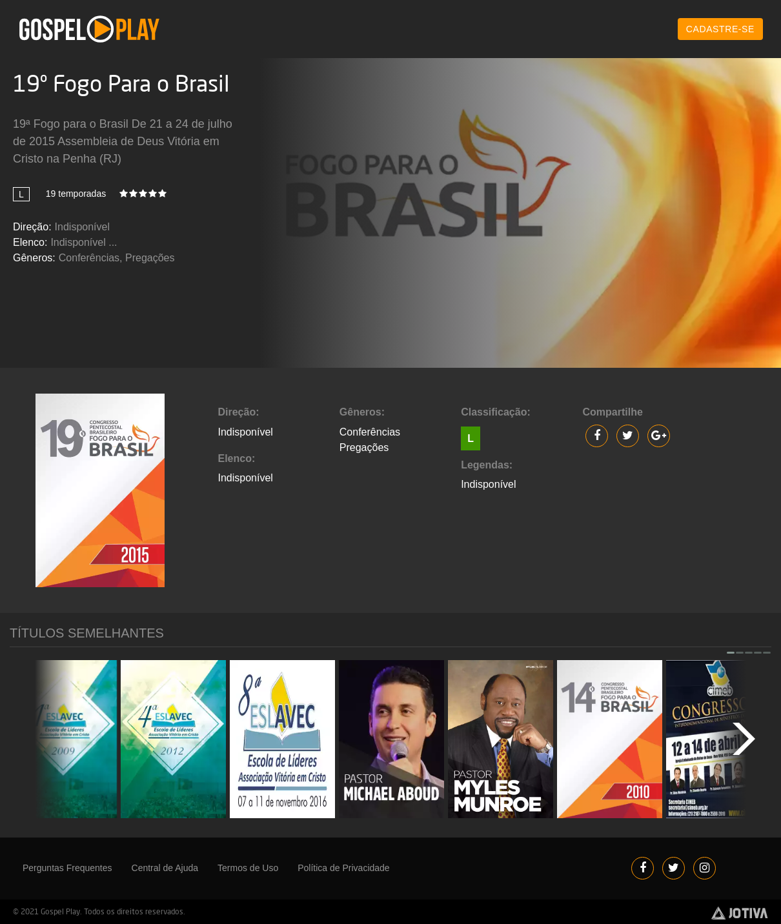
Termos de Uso (248, 868)
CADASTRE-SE (720, 29)
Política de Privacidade (343, 868)
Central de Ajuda (165, 868)
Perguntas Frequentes (67, 868)
